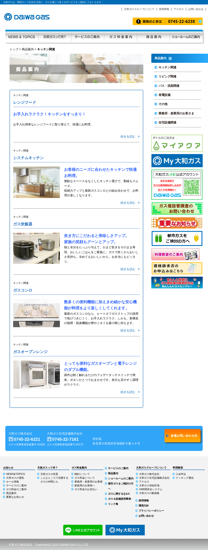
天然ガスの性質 (49, 474)
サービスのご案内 (87, 36)
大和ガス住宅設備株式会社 (154, 477)
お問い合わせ (196, 9)
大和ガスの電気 (15, 477)
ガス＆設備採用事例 (119, 498)
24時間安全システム (150, 489)
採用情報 (164, 9)
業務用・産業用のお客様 (88, 481)
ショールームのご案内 (121, 478)
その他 (163, 104)
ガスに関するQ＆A (119, 493)
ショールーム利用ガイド (186, 36)
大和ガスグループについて (139, 9)
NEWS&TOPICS (15, 474)
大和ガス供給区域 (149, 485)
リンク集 (113, 503)
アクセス (179, 9)
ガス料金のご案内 (16, 489)
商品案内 (153, 36)
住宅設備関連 (167, 122)
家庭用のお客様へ (84, 485)
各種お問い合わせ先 (184, 435)
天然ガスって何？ (54, 36)
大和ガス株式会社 (149, 474)
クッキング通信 (185, 477)
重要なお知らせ (15, 496)
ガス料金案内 (120, 36)
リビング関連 (167, 76)
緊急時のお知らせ (168, 21)
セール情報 (12, 481)
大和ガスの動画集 (149, 493)
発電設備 (164, 95)
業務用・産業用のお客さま (176, 113)
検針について (82, 474)
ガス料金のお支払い (85, 489)
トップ (14, 49)
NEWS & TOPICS (21, 36)
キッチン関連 (167, 67)
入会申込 (181, 474)
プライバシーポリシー (151, 510)
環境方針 (144, 505)
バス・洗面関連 (169, 85)
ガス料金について (84, 477)
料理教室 (178, 467)
